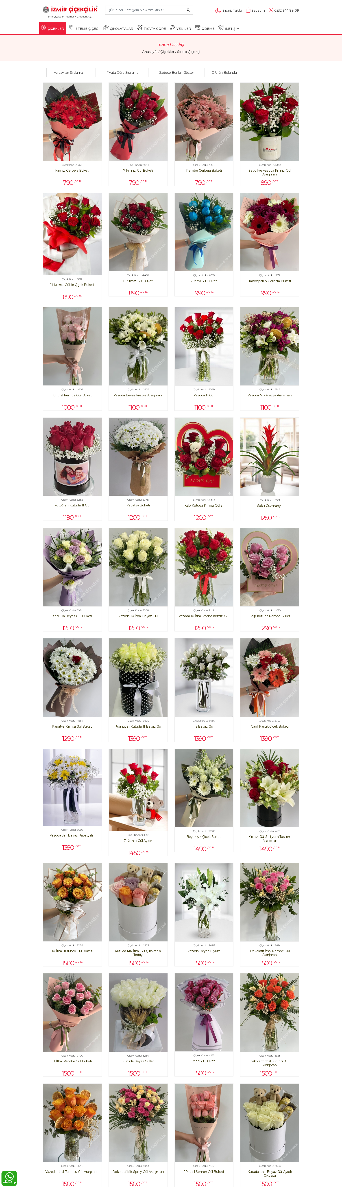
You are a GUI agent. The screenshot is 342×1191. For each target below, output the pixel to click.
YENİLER (180, 28)
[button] (72, 72)
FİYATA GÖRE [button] (151, 28)
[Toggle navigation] (95, 19)
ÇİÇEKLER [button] (52, 28)
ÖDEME (205, 28)
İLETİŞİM (229, 28)
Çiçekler (167, 52)
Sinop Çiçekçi (188, 52)
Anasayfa (149, 52)
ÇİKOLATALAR (118, 28)
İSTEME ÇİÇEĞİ (83, 28)
